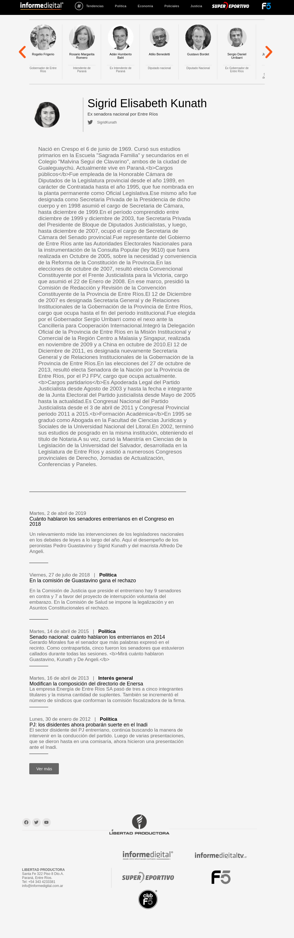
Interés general (115, 678)
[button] (22, 52)
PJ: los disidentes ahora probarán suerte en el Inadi (88, 725)
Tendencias (89, 6)
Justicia (196, 6)
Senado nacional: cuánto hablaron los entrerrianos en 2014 (97, 637)
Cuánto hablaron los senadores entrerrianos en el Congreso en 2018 (101, 521)
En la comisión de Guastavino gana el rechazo (82, 580)
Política (120, 6)
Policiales (172, 6)
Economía (145, 6)
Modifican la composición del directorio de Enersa (86, 684)
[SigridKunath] (90, 122)
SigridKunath (106, 122)
